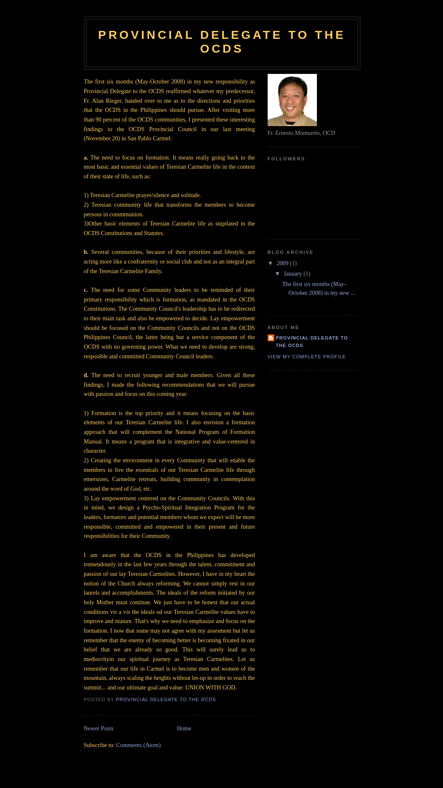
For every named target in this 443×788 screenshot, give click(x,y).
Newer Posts (99, 728)
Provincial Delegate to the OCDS (222, 41)
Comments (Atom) (138, 745)
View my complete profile (307, 356)
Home (184, 728)
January (294, 273)
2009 (283, 263)
